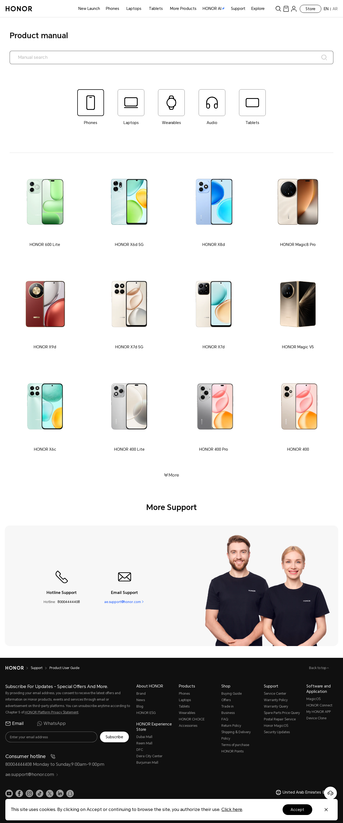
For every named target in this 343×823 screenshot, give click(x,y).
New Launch (89, 8)
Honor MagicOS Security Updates (277, 729)
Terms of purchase (235, 745)
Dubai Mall (144, 737)
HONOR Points (232, 751)
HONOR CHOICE (192, 719)
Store (310, 9)
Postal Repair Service (280, 719)
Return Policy (231, 726)
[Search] (324, 57)
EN (326, 9)
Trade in (227, 706)
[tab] (90, 107)
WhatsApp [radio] (51, 723)
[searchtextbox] (172, 57)
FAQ (224, 719)
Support (238, 8)
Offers (226, 700)
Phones (112, 8)
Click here (231, 809)
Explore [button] (258, 8)
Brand (141, 694)
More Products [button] (183, 8)
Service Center (275, 694)
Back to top (318, 668)
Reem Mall (144, 743)
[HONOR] (14, 668)
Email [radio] (14, 723)
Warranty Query (276, 706)
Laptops (133, 8)
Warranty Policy (276, 700)
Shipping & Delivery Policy (236, 735)
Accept (297, 809)
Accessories (188, 726)
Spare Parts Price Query (282, 713)
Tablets (156, 8)
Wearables (187, 713)
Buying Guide (231, 694)
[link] (286, 8)
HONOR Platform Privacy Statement (51, 712)
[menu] (294, 8)
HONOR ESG (146, 713)
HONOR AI (214, 8)
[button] (45, 207)
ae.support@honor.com (122, 602)
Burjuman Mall (147, 762)
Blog (139, 706)
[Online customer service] (330, 793)
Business (228, 713)
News (140, 700)
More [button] (173, 474)
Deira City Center (149, 756)
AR (335, 9)
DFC (139, 750)
